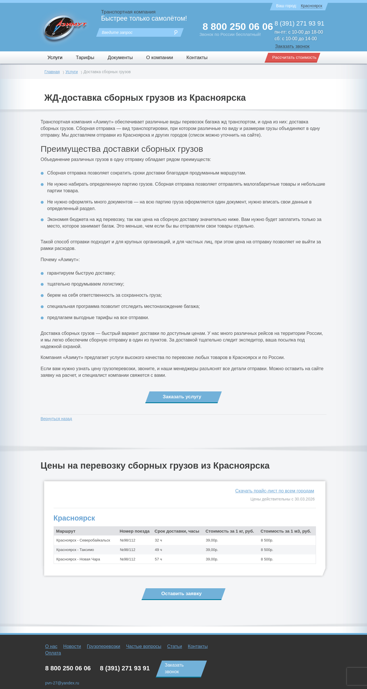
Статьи (174, 646)
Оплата (53, 653)
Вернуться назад (56, 418)
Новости (72, 646)
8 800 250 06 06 (238, 26)
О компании (159, 57)
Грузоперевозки (103, 646)
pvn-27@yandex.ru (62, 683)
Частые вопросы (143, 646)
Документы (120, 57)
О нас (51, 646)
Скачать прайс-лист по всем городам (274, 490)
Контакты (196, 57)
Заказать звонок (292, 46)
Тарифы (85, 57)
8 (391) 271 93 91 (300, 23)
